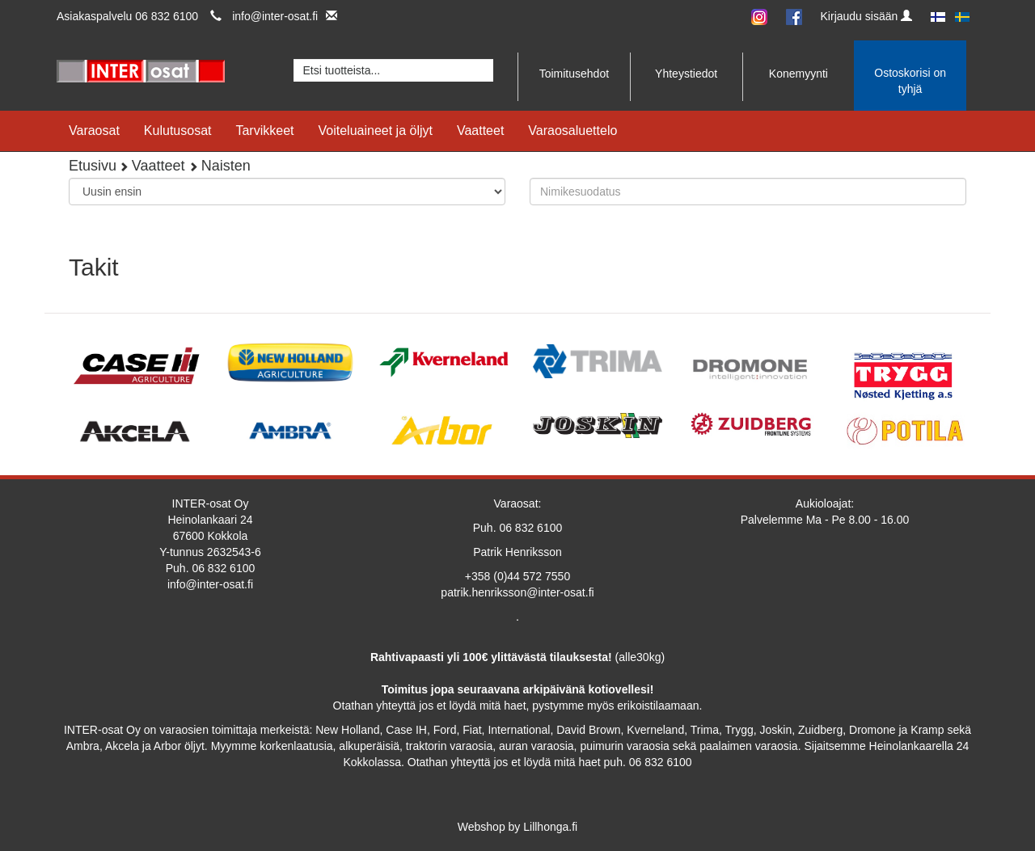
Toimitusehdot (574, 73)
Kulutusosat (178, 130)
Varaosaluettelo (572, 130)
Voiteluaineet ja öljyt (376, 130)
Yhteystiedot (686, 73)
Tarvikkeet (264, 130)
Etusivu (92, 166)
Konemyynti (798, 73)
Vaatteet (480, 130)
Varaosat (94, 130)
